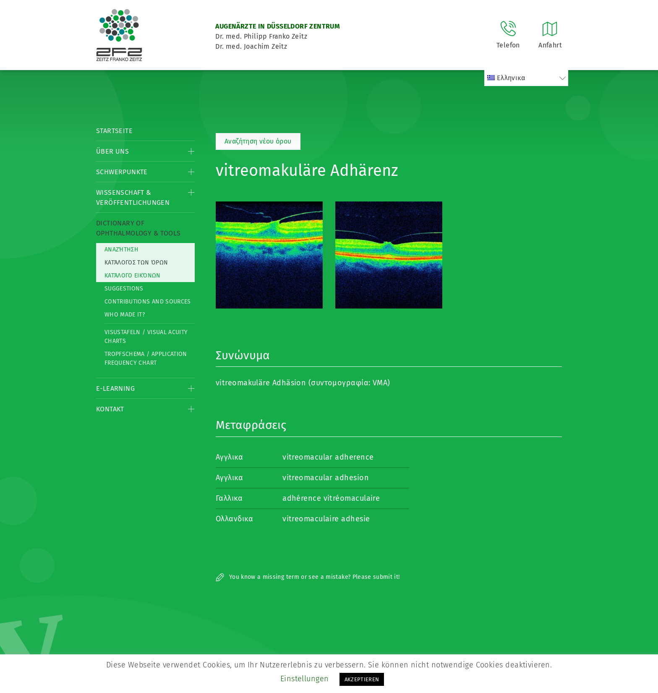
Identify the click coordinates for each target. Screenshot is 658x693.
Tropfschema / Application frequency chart (145, 358)
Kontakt (110, 409)
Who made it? (124, 314)
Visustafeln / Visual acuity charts (146, 337)
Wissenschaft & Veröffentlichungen (133, 197)
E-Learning (115, 388)
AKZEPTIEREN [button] (362, 679)
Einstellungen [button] (304, 678)
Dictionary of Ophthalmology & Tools (138, 228)
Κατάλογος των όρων (136, 262)
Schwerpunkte (122, 172)
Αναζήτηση (121, 249)
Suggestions (124, 288)
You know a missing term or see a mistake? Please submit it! (308, 577)
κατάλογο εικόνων (132, 275)
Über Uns (112, 151)
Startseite (114, 131)
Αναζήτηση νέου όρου (258, 141)
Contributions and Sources (147, 301)
